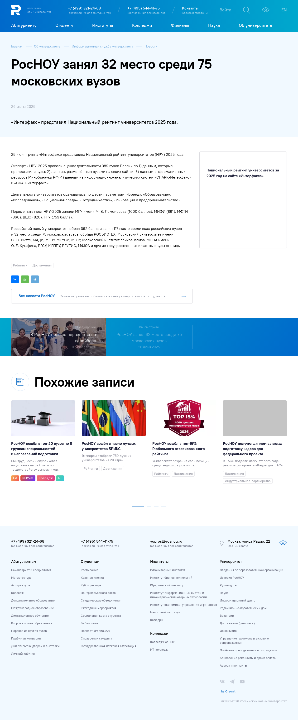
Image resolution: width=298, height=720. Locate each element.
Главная (17, 46)
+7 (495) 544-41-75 (143, 8)
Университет (231, 561)
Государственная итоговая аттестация (108, 646)
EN (284, 10)
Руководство (229, 585)
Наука (224, 593)
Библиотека (89, 623)
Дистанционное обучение (30, 615)
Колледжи (159, 633)
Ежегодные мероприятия (98, 608)
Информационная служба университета (103, 46)
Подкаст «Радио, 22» (95, 631)
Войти (225, 10)
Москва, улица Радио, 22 (248, 541)
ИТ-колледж (159, 649)
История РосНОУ (232, 577)
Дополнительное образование (33, 600)
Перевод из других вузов (29, 631)
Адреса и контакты (233, 665)
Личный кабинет (23, 653)
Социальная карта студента (101, 615)
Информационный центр (237, 600)
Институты (159, 561)
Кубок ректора (91, 585)
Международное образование (32, 608)
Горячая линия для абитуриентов (89, 12)
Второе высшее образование (31, 623)
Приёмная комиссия (26, 638)
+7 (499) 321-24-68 (84, 8)
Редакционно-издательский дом (243, 608)
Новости (150, 46)
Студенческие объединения (101, 600)
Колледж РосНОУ (162, 642)
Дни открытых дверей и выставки (35, 646)
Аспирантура (20, 585)
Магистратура (21, 577)
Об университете (47, 46)
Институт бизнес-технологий (171, 577)
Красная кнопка (92, 577)
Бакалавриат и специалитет (31, 570)
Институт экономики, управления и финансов (183, 604)
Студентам (90, 561)
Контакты (190, 8)
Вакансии (227, 615)
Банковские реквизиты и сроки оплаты (248, 658)
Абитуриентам (23, 561)
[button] (138, 505)
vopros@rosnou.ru (166, 541)
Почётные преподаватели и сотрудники (248, 650)
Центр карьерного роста (98, 593)
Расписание (89, 570)
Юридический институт (167, 585)
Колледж (17, 593)
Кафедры (156, 620)
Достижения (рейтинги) (237, 623)
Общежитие (228, 631)
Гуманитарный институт (167, 570)
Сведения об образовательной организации (251, 570)
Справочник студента (96, 638)
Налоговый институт (165, 612)
